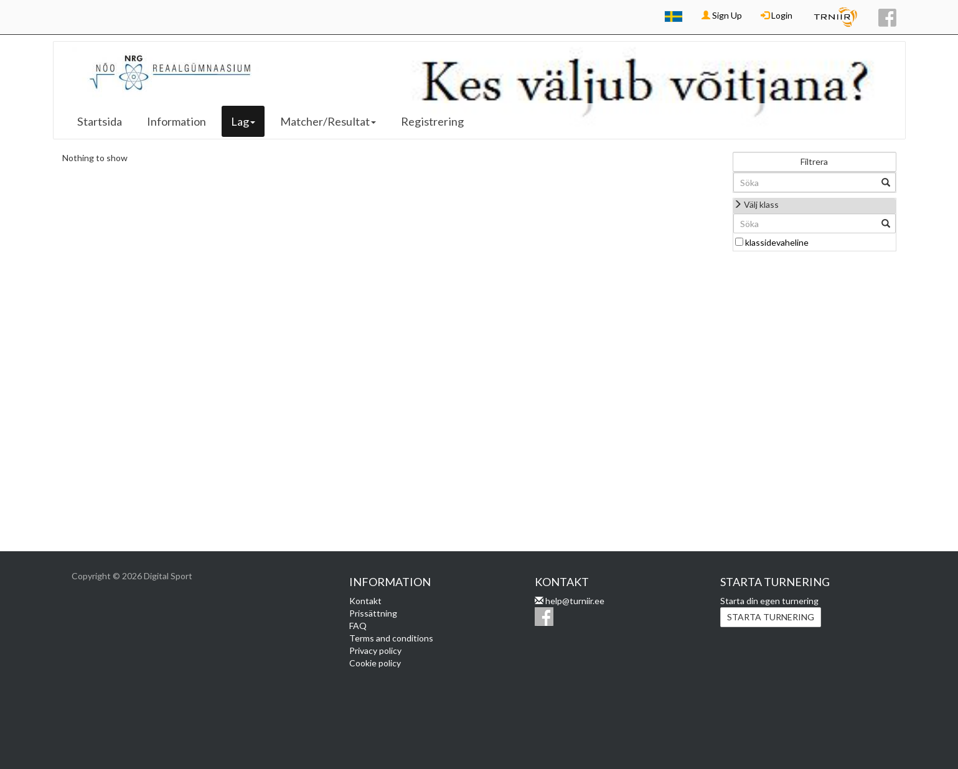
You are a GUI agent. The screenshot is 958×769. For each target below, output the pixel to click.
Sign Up (722, 15)
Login (776, 15)
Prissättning (373, 613)
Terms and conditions (391, 638)
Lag (243, 121)
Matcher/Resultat (328, 121)
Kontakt (365, 600)
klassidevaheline (777, 242)
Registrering (432, 121)
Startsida (99, 121)
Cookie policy (375, 663)
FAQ (358, 625)
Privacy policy (375, 650)
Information (176, 121)
